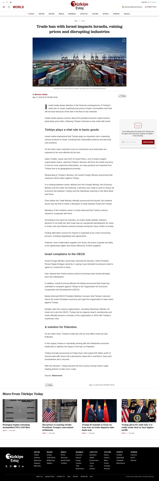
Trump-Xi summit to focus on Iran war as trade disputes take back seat (98, 427)
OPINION (116, 13)
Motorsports (120, 463)
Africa (63, 454)
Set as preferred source (132, 7)
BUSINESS (72, 13)
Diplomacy (37, 460)
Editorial (133, 460)
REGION (51, 13)
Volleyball (119, 460)
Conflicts (64, 463)
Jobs (68, 476)
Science (92, 468)
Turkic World (51, 457)
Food (91, 465)
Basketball (120, 457)
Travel (92, 463)
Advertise (84, 476)
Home (76, 21)
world (18, 7)
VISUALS (127, 13)
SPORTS (106, 13)
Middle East (51, 460)
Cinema (106, 457)
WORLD (61, 13)
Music (106, 460)
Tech (77, 465)
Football (119, 454)
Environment (94, 460)
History (106, 454)
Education (93, 454)
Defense (37, 457)
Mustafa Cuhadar (41, 94)
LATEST (31, 13)
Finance (78, 457)
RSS (91, 476)
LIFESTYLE (84, 13)
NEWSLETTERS (150, 7)
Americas (64, 457)
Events (106, 463)
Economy (79, 454)
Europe (49, 454)
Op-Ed (133, 457)
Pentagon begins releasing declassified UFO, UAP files (16, 426)
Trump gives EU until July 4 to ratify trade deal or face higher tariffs (138, 427)
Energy (78, 460)
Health (92, 457)
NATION (41, 13)
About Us (39, 476)
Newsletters (49, 476)
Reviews (107, 468)
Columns (134, 454)
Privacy (75, 476)
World (83, 21)
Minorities (37, 465)
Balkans (49, 463)
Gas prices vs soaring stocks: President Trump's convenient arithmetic (57, 427)
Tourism (78, 463)
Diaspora (37, 463)
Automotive (80, 468)
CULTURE (95, 13)
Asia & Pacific (65, 460)
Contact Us (61, 476)
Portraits (107, 465)
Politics (36, 454)
